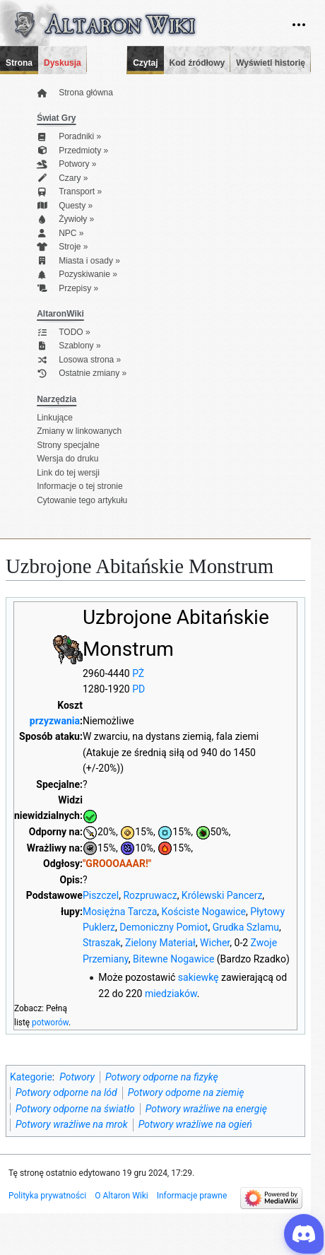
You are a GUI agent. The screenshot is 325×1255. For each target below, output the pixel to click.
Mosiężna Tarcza (120, 911)
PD (138, 689)
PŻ (138, 673)
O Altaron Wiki (121, 1196)
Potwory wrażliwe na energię (206, 1108)
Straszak (102, 942)
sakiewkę (198, 977)
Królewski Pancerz (222, 895)
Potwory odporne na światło (75, 1108)
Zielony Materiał (160, 942)
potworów (50, 1022)
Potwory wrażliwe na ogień (195, 1124)
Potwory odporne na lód (66, 1092)
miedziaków (171, 993)
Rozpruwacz (150, 895)
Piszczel (101, 895)
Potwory (77, 1077)
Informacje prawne (192, 1196)
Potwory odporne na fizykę (161, 1077)
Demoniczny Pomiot (163, 927)
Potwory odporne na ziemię (186, 1092)
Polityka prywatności (47, 1196)
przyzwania (55, 720)
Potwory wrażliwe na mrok (72, 1124)
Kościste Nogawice (204, 911)
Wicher (215, 942)
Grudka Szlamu (246, 927)
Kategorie (31, 1077)
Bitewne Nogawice (173, 959)
